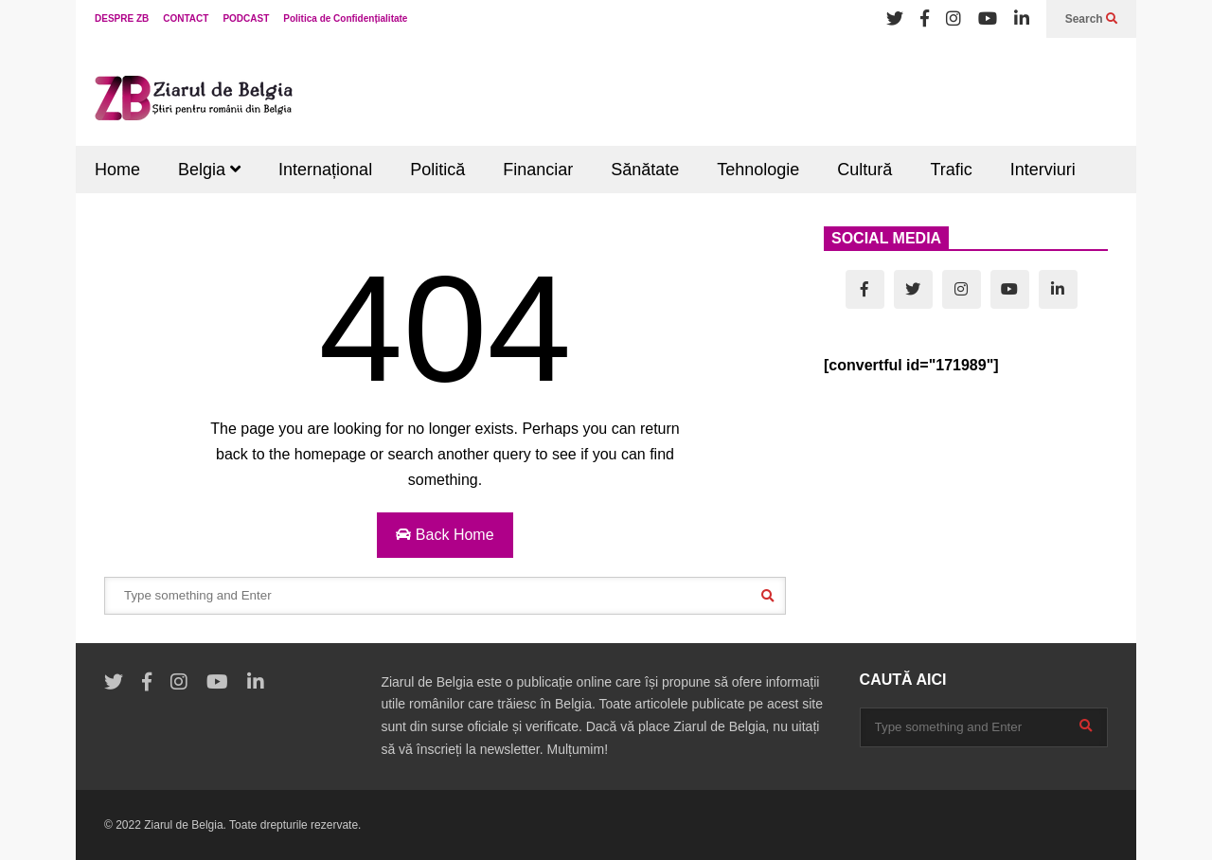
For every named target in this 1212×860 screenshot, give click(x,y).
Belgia (209, 169)
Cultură (864, 169)
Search (1091, 19)
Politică (437, 169)
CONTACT (185, 18)
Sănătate (645, 169)
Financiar (538, 169)
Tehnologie (758, 169)
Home (117, 169)
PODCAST (246, 18)
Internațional (325, 169)
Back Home (444, 535)
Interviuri (1043, 169)
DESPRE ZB (122, 18)
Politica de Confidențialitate (345, 18)
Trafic (950, 169)
